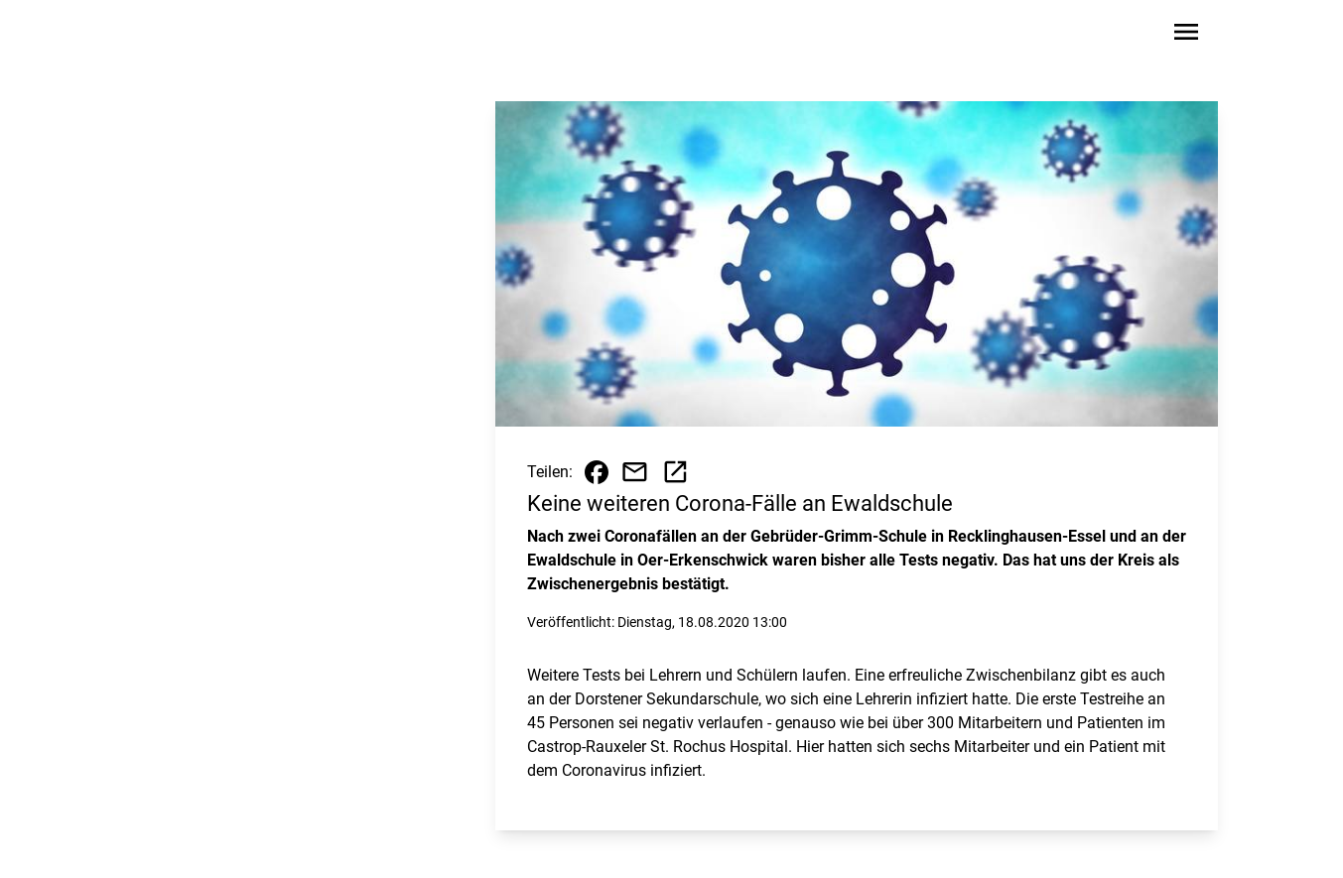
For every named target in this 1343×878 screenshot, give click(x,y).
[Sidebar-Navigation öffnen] (1186, 35)
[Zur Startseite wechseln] (189, 35)
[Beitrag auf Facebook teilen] (596, 472)
